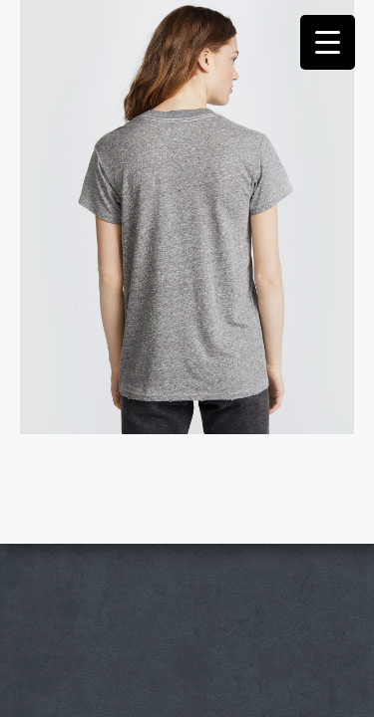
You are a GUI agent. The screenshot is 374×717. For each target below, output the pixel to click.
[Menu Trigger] (327, 42)
